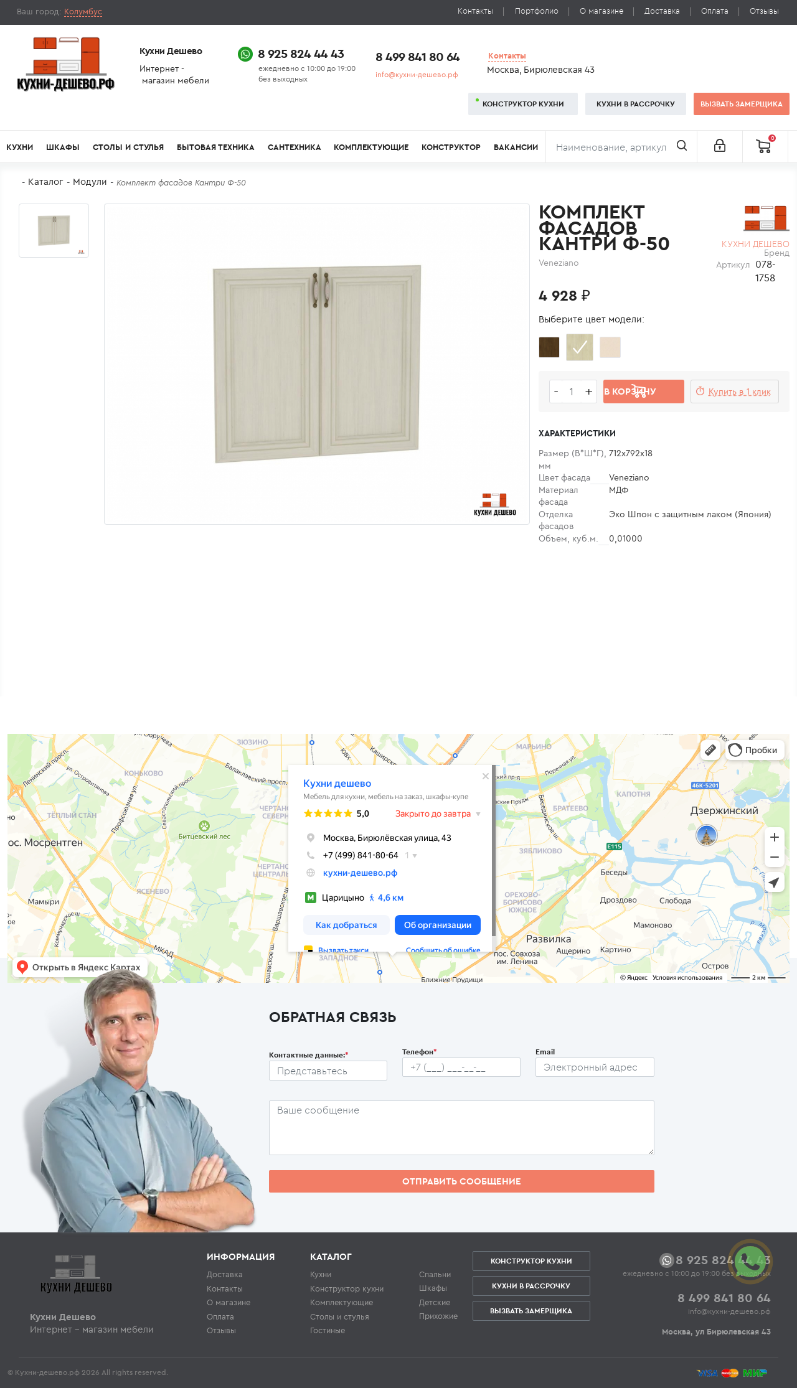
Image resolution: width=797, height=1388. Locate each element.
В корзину (630, 391)
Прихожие (438, 1316)
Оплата (715, 11)
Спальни (435, 1274)
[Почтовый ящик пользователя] (594, 1067)
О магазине (601, 11)
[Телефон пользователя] (461, 1067)
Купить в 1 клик (740, 391)
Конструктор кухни (523, 103)
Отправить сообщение (461, 1181)
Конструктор (451, 147)
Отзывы (764, 11)
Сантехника (294, 147)
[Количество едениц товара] (571, 391)
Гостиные (327, 1330)
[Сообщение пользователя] (461, 1127)
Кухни (19, 147)
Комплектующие (371, 147)
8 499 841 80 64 (417, 56)
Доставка (662, 11)
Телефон (419, 1051)
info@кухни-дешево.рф (416, 74)
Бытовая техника (216, 147)
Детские (434, 1302)
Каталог (46, 181)
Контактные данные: (309, 1054)
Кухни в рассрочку (636, 103)
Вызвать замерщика (741, 103)
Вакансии (516, 147)
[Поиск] (621, 146)
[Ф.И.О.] (328, 1071)
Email (545, 1051)
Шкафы (63, 147)
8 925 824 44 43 (301, 53)
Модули (90, 181)
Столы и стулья (128, 147)
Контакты (475, 11)
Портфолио (537, 11)
